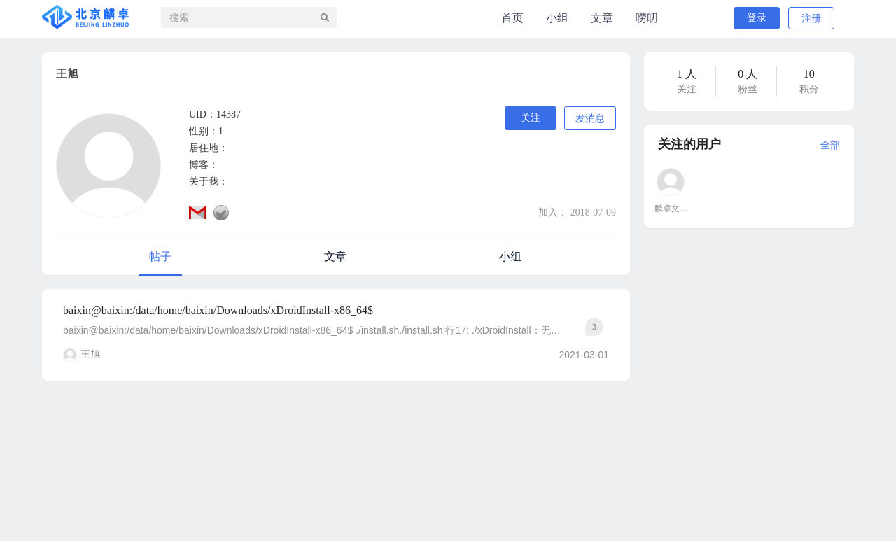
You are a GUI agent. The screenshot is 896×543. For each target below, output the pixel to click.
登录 (756, 18)
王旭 (90, 354)
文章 (602, 18)
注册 (811, 18)
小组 (557, 18)
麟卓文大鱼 (671, 208)
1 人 (686, 74)
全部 (830, 145)
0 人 (747, 74)
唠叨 (647, 18)
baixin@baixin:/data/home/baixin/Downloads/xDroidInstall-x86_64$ (218, 310)
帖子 (160, 256)
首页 (512, 18)
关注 (530, 118)
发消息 (590, 118)
